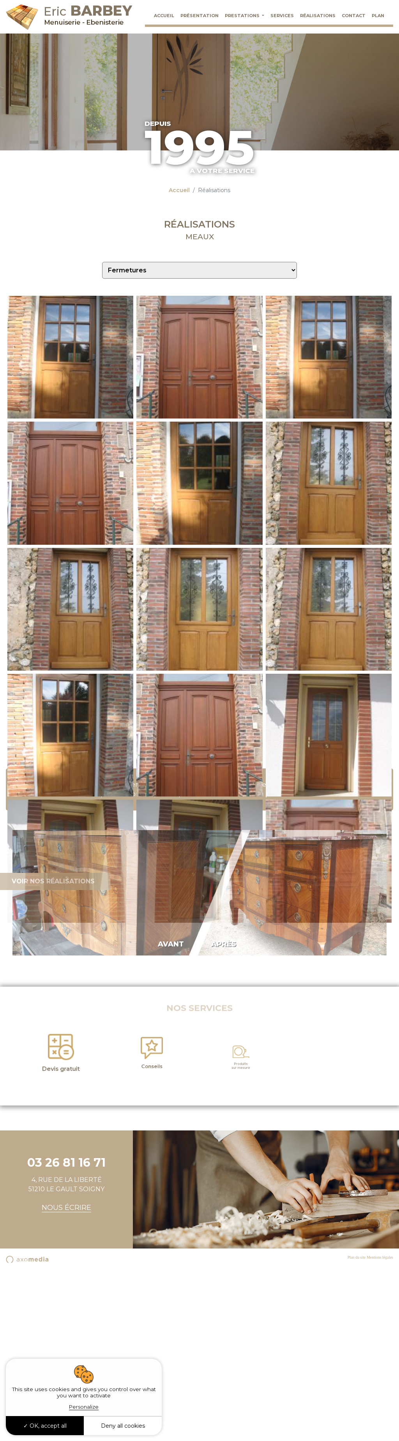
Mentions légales (380, 1429)
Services (282, 15)
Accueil (164, 15)
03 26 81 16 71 (232, 965)
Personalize (84, 1407)
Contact (353, 15)
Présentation (199, 15)
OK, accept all (45, 1425)
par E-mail (281, 965)
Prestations (243, 15)
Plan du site (357, 1429)
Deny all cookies (123, 1425)
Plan (378, 15)
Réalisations (317, 15)
